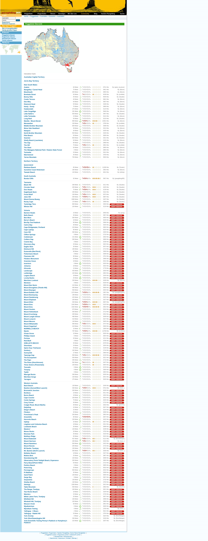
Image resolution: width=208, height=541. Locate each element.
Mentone (27, 283)
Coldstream (28, 237)
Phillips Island (29, 336)
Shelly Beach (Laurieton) (33, 140)
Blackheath (28, 92)
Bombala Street (30, 94)
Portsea (27, 338)
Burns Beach (29, 395)
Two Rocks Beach (31, 492)
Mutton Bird (28, 456)
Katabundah (28, 109)
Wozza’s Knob (29, 504)
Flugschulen (52, 533)
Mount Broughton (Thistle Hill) (35, 288)
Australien (60, 16)
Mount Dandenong (31, 297)
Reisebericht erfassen (9, 38)
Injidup (26, 422)
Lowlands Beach (30, 427)
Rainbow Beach (30, 167)
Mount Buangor (30, 290)
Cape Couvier (29, 398)
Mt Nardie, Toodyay (31, 448)
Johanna (27, 266)
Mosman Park (29, 434)
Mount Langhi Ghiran (32, 317)
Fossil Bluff (28, 194)
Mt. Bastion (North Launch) (34, 451)
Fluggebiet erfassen (8, 35)
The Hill (27, 145)
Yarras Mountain (30, 157)
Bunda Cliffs (28, 178)
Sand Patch (28, 475)
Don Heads (28, 190)
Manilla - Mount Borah (32, 121)
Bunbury (27, 393)
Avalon (26, 87)
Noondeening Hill (30, 458)
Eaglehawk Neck (30, 192)
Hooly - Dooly (29, 107)
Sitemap (74, 538)
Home (26, 16)
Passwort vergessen (8, 24)
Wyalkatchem (29, 506)
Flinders (27, 412)
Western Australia (30, 383)
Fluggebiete (34, 16)
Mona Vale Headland (31, 128)
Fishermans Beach (31, 254)
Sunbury (27, 350)
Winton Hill (28, 206)
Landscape (28, 271)
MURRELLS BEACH (31, 329)
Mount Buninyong (31, 295)
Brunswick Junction (31, 390)
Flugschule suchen (63, 535)
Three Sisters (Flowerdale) (34, 365)
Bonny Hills (28, 97)
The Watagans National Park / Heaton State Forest (43, 150)
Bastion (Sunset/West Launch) (35, 388)
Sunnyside (28, 353)
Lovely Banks (29, 278)
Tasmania (27, 182)
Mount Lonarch (30, 319)
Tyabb (26, 372)
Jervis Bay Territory (31, 81)
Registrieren (6, 22)
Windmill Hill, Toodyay (32, 501)
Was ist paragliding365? (9, 28)
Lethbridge (28, 273)
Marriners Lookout (31, 280)
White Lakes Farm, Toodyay (34, 497)
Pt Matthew (28, 472)
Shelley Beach (29, 482)
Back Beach (28, 386)
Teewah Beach (29, 172)
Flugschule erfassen (8, 37)
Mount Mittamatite (31, 324)
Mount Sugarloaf (30, 326)
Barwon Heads (29, 213)
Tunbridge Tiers (30, 204)
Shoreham (28, 346)
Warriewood (28, 155)
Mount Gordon (29, 309)
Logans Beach (29, 276)
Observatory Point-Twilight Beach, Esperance (41, 460)
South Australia (30, 176)
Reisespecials (68, 536)
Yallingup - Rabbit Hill (32, 513)
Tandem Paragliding (63, 533)
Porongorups (29, 470)
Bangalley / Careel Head (33, 90)
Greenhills (28, 417)
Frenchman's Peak (31, 415)
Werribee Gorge (30, 377)
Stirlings (27, 485)
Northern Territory (31, 161)
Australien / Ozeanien (48, 16)
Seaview (27, 138)
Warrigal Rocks (30, 374)
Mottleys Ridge (29, 436)
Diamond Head (29, 104)
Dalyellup (27, 407)
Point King (28, 468)
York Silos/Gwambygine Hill (34, 518)
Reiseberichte (58, 536)
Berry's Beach (29, 220)
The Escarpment (30, 358)
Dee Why (27, 102)
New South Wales (30, 85)
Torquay (27, 370)
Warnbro (27, 494)
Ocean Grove (29, 333)
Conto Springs (29, 400)
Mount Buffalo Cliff (31, 292)
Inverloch (27, 263)
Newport (27, 131)
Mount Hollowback (31, 312)
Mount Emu (28, 304)
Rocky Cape (28, 202)
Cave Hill (27, 232)
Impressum (61, 538)
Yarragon (27, 379)
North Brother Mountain (33, 133)
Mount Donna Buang (32, 199)
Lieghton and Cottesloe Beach (35, 424)
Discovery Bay (29, 244)
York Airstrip (28, 516)
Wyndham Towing (31, 509)
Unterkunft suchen (75, 535)
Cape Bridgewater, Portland (34, 227)
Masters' (27, 429)
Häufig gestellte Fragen (9, 30)
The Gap (27, 143)
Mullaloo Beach (30, 453)
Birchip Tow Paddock (32, 222)
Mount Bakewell (30, 439)
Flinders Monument (31, 259)
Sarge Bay (28, 477)
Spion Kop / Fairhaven (32, 348)
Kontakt (68, 538)
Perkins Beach (29, 465)
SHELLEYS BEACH (31, 343)
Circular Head (29, 187)
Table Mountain (30, 487)
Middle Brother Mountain (33, 126)
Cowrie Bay (28, 242)
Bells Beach (28, 215)
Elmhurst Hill (29, 249)
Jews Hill (27, 197)
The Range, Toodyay (31, 489)
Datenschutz (53, 538)
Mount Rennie (29, 446)
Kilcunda (27, 268)
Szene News (74, 533)
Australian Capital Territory (34, 77)
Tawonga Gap (29, 355)
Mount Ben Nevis (30, 285)
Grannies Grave (30, 261)
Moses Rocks (29, 431)
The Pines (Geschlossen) (33, 362)
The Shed (27, 148)
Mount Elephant (30, 300)
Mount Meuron (29, 321)
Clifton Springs (29, 235)
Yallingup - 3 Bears (31, 511)
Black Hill (27, 185)
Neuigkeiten (81, 533)
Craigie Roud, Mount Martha (34, 405)
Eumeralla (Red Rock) (32, 251)
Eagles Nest (28, 247)
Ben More (27, 218)
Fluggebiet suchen (50, 535)
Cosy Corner (29, 402)
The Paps (27, 360)
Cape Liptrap (29, 230)
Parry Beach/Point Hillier (33, 463)
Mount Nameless (30, 443)
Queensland (28, 165)
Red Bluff (27, 341)
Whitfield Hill (29, 499)
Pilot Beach (28, 135)
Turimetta (27, 152)
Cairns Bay (28, 225)
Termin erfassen (7, 40)
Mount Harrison (30, 441)
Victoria (27, 210)
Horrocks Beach (30, 419)
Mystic (26, 331)
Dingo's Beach (29, 410)
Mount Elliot (28, 302)
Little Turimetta (29, 116)
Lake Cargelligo (30, 111)
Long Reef (28, 119)
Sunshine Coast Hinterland (34, 170)
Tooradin (27, 367)
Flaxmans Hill (29, 256)
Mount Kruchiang (30, 314)
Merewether (28, 123)
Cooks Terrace (29, 99)
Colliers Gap (28, 239)
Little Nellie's (29, 114)
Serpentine (28, 480)
